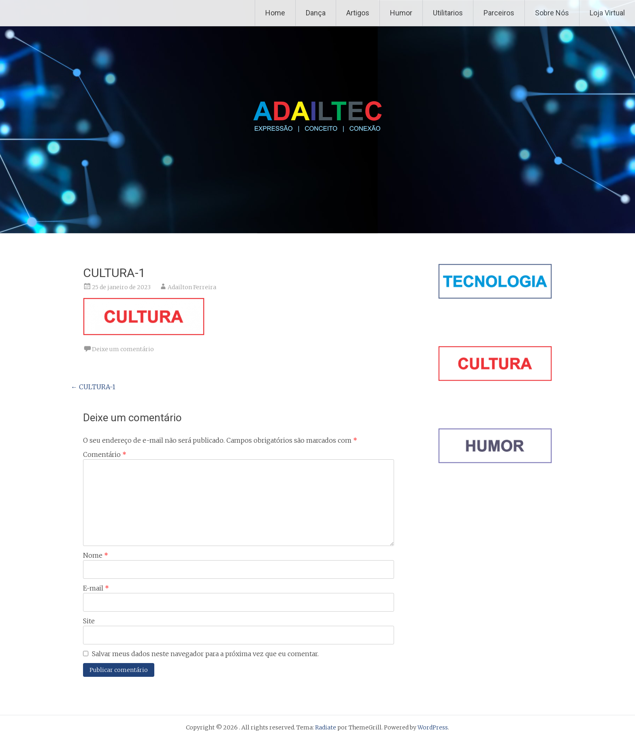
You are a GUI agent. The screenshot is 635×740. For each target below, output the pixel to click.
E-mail (96, 588)
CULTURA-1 (93, 387)
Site (89, 621)
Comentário (104, 454)
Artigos (357, 13)
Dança (316, 13)
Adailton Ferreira (192, 287)
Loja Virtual (607, 13)
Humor (401, 13)
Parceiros (499, 13)
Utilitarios (448, 13)
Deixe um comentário (123, 349)
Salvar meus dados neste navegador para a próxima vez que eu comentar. (205, 654)
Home (275, 13)
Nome (95, 555)
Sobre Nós (552, 13)
